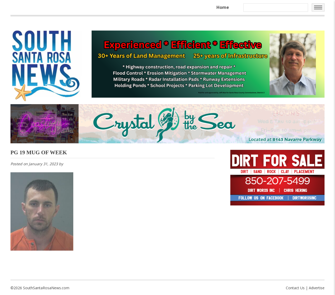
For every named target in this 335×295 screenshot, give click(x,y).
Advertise (317, 287)
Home (222, 7)
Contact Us (295, 287)
